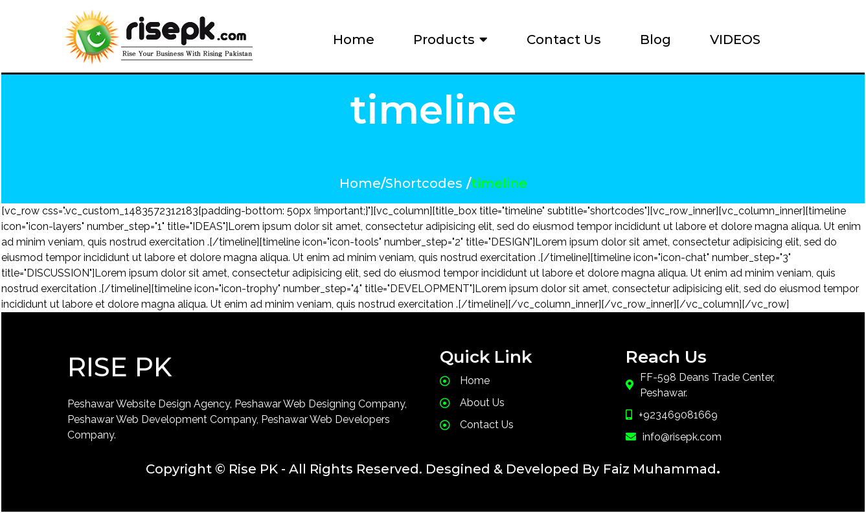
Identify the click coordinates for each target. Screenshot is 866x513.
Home (360, 183)
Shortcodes (423, 183)
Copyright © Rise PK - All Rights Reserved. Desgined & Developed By (372, 469)
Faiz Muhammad (659, 469)
